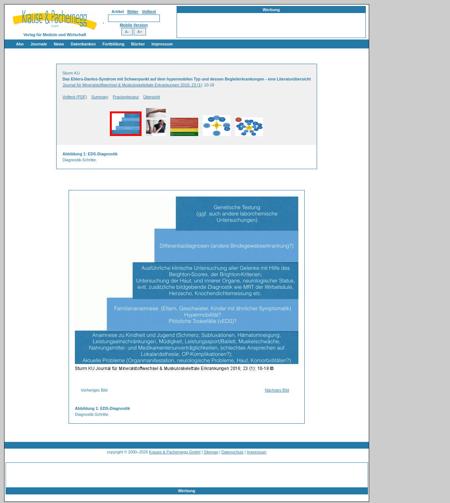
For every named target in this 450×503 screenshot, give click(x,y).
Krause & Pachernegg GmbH (174, 452)
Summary (99, 97)
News (59, 44)
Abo (20, 44)
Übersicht (151, 97)
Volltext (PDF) (75, 97)
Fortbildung (113, 44)
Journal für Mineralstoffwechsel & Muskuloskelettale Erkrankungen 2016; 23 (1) (132, 85)
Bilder (133, 11)
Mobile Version (134, 25)
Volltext (149, 11)
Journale (39, 44)
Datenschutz (233, 452)
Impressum (162, 44)
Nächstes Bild (277, 390)
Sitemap (211, 452)
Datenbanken (83, 44)
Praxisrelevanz (126, 97)
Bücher (138, 44)
